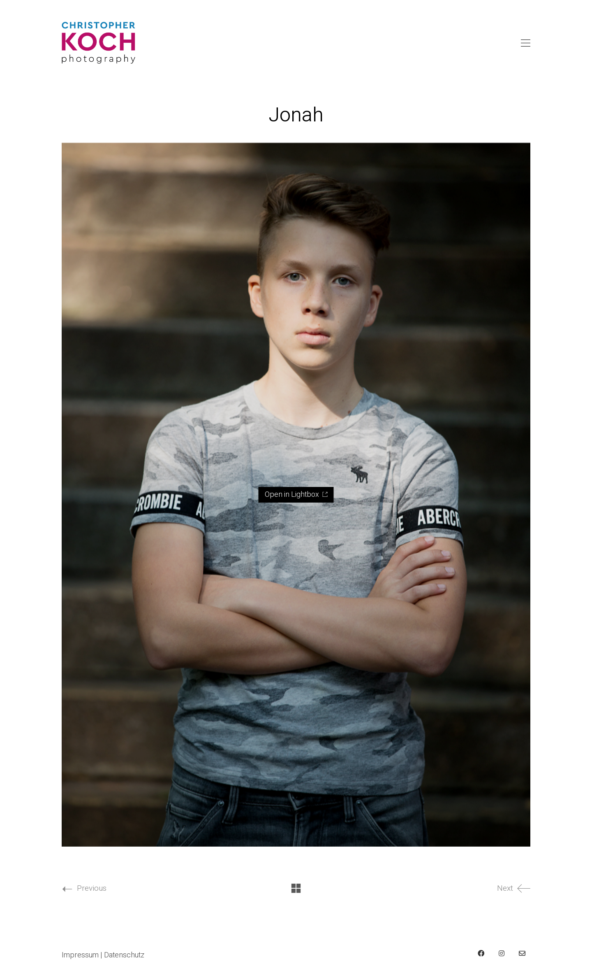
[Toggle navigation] (525, 43)
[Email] (522, 953)
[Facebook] (481, 953)
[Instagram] (501, 953)
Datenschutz (124, 955)
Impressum (80, 955)
